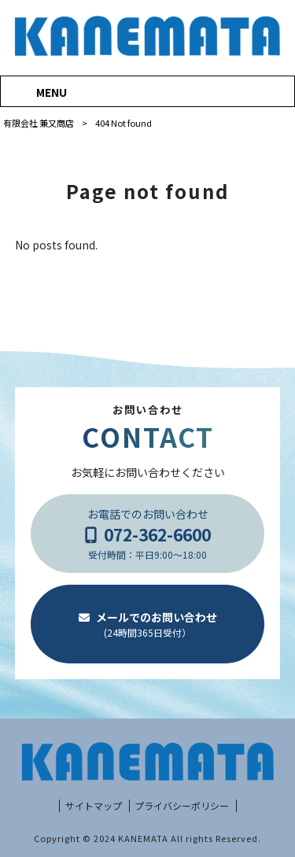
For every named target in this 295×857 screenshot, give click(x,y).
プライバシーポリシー (182, 806)
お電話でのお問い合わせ (148, 533)
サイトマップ (93, 806)
